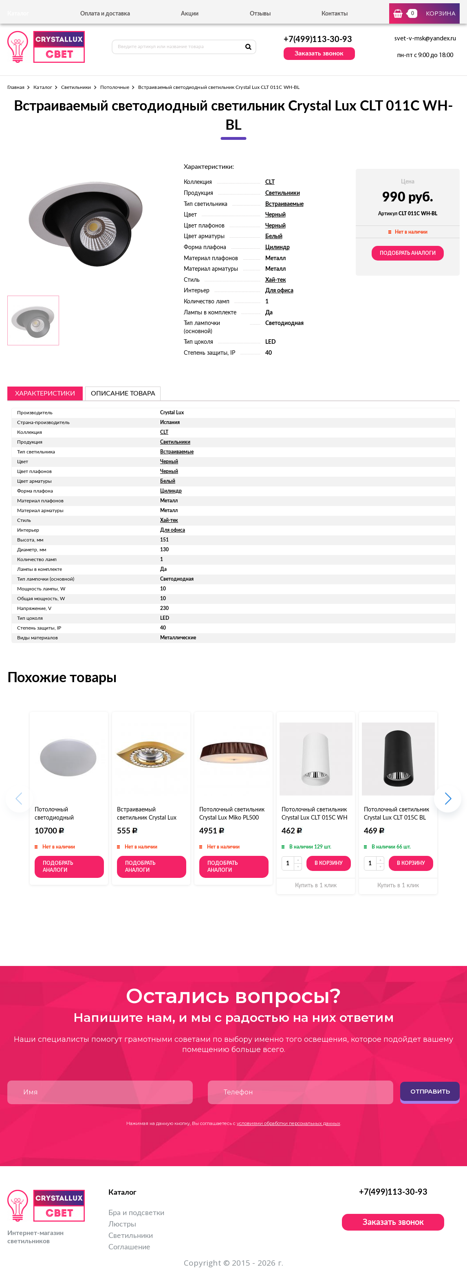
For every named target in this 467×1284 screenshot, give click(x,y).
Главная (15, 87)
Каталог (42, 87)
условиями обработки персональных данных (288, 1123)
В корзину (329, 863)
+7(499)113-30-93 (318, 39)
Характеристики (45, 393)
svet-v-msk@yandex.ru (425, 38)
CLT (270, 182)
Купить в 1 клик (316, 885)
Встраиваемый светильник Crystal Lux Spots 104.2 (146, 818)
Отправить (430, 1091)
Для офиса (279, 291)
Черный (275, 215)
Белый (273, 236)
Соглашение (129, 1247)
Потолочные (115, 87)
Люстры (122, 1224)
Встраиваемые (284, 204)
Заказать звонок (319, 53)
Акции (189, 14)
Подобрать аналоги (408, 253)
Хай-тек (275, 280)
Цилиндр (277, 247)
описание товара (123, 393)
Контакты (335, 14)
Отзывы (260, 14)
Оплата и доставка (105, 14)
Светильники (76, 87)
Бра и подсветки (136, 1213)
